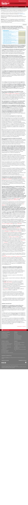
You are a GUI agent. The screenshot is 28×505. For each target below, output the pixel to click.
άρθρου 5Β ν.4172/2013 (8, 282)
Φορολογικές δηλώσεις (6, 336)
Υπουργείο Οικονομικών (6, 342)
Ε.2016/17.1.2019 (10, 256)
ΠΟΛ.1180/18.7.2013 (18, 256)
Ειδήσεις (3, 6)
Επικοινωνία (17, 366)
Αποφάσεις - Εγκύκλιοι (5, 341)
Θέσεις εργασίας (12, 367)
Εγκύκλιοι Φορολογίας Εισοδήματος (7, 343)
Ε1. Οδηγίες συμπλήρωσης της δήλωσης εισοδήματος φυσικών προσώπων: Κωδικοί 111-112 (21, 33)
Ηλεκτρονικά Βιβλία (5, 335)
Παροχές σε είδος (17, 343)
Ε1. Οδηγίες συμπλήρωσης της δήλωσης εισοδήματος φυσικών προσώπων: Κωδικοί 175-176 (21, 43)
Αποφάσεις (12, 6)
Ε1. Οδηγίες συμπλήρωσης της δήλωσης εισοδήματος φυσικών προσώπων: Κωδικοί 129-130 (21, 35)
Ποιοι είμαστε (14, 366)
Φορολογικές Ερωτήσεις (18, 335)
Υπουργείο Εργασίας (5, 351)
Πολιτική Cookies (7, 367)
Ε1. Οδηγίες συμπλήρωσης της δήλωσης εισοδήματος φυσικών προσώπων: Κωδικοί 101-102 (21, 32)
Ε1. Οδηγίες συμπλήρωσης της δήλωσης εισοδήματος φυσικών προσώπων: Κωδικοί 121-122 (21, 40)
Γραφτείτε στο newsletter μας (6, 357)
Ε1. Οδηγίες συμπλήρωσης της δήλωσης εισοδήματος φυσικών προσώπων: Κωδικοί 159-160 (21, 41)
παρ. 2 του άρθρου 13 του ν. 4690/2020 (12, 93)
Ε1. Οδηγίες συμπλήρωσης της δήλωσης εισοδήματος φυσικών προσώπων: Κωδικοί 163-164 (21, 40)
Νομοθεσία (7, 6)
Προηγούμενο (19, 326)
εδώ (25, 28)
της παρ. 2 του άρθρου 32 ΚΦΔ (7, 223)
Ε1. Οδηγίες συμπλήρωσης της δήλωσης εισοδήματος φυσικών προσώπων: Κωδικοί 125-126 (21, 43)
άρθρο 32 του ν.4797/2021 (13, 199)
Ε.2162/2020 (19, 223)
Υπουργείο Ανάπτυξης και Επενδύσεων (8, 352)
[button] (27, 8)
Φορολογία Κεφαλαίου (6, 350)
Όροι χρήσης (3, 366)
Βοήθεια (21, 366)
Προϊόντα (7, 366)
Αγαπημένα (16, 334)
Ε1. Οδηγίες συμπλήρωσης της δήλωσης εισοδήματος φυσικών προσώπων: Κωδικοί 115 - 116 (21, 34)
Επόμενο (24, 326)
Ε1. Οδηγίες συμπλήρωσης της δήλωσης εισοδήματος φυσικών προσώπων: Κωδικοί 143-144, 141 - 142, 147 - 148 (21, 36)
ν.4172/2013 (23, 240)
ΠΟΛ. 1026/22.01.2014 (21, 13)
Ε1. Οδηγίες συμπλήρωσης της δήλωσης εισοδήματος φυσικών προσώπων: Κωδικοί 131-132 (21, 39)
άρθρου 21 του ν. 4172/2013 (14, 236)
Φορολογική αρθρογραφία (6, 334)
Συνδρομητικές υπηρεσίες (6, 332)
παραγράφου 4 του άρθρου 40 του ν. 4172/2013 (13, 231)
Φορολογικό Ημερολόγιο (18, 336)
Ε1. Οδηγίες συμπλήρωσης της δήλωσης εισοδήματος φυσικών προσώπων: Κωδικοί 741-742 (21, 42)
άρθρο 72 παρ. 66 (17, 198)
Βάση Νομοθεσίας (5, 333)
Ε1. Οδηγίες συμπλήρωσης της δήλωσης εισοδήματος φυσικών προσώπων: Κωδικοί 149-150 (21, 38)
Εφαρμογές (16, 341)
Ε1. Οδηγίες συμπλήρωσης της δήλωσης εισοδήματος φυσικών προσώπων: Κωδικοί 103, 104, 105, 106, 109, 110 (21, 31)
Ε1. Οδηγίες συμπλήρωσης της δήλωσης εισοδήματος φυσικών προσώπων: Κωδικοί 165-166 (21, 41)
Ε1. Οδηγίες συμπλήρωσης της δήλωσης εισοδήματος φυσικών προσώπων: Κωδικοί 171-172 (21, 42)
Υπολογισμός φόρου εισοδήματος (19, 342)
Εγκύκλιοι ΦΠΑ (4, 349)
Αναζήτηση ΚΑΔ (17, 348)
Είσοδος (10, 366)
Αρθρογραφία (16, 6)
